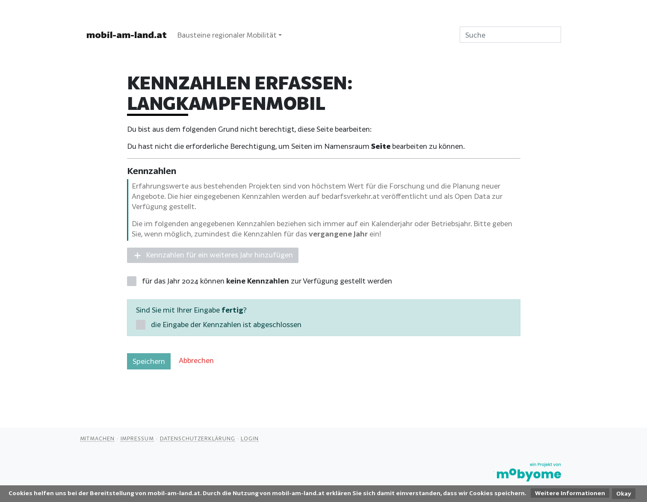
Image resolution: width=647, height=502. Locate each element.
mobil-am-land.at (126, 35)
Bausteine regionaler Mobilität (227, 35)
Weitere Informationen (570, 493)
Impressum (137, 438)
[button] (212, 255)
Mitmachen (97, 438)
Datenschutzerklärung (197, 438)
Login (250, 438)
